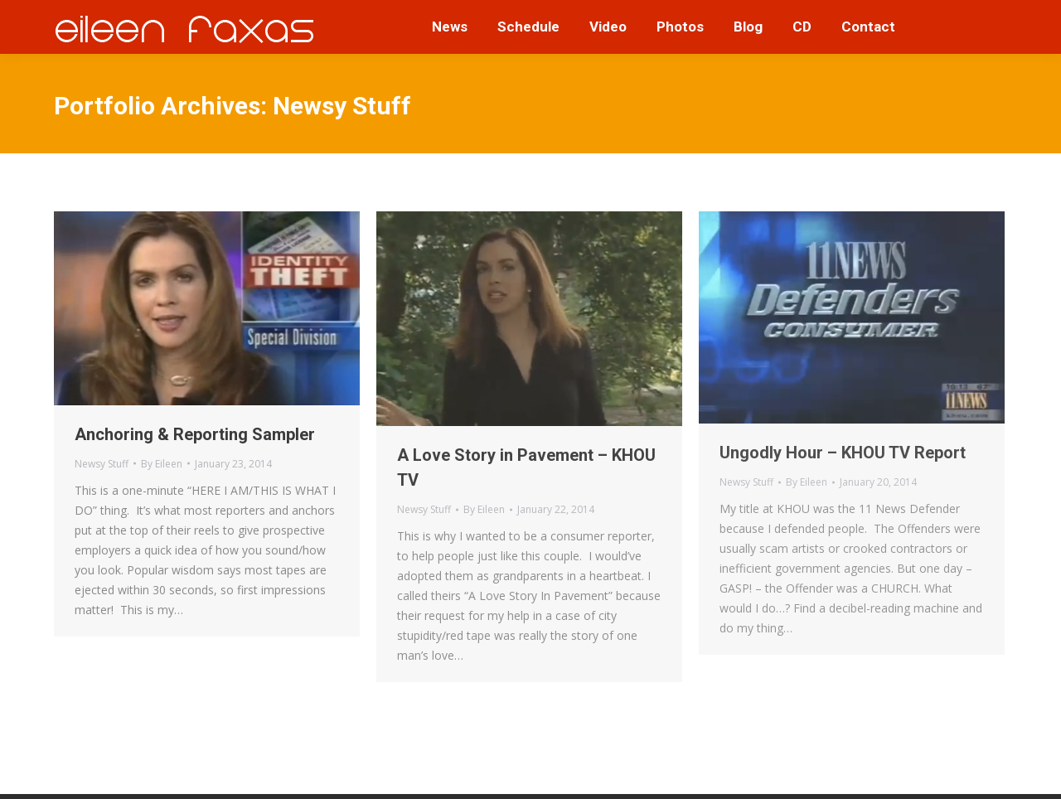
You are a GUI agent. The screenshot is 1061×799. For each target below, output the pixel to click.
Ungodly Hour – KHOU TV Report (842, 452)
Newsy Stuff (101, 464)
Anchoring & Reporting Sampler (195, 434)
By (161, 464)
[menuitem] (450, 27)
